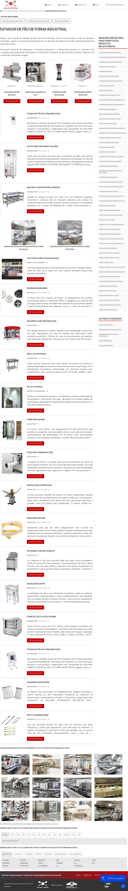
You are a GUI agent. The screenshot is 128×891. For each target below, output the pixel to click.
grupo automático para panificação (112, 267)
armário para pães (105, 72)
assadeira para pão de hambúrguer (111, 100)
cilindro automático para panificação (112, 133)
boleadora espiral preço (108, 124)
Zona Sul (38, 854)
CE (60, 835)
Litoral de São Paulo (75, 854)
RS (44, 835)
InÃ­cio (78, 875)
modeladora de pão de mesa (109, 296)
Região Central (6, 854)
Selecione (5, 835)
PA (79, 835)
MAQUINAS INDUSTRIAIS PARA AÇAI (110, 330)
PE (49, 835)
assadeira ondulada (106, 86)
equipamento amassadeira (108, 166)
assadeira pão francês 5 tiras (109, 95)
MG (18, 835)
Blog (96, 4)
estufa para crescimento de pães (111, 182)
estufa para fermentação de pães (111, 187)
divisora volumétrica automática (111, 157)
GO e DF (66, 835)
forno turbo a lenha (106, 262)
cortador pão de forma (107, 152)
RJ (12, 835)
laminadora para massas (108, 286)
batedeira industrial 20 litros (110, 119)
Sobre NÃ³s (87, 875)
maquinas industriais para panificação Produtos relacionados (111, 42)
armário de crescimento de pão (110, 62)
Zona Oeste (28, 854)
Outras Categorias (110, 318)
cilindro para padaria (61, 21)
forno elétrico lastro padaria (110, 234)
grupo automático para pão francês (112, 272)
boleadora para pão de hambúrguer (112, 128)
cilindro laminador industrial (110, 138)
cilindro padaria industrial (109, 142)
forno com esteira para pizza (109, 210)
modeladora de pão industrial (39, 21)
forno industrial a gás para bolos (111, 239)
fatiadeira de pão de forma (108, 191)
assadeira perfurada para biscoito (111, 105)
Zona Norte (18, 854)
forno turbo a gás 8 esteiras (109, 258)
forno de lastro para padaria (109, 229)
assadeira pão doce (106, 90)
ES (23, 835)
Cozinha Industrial (106, 346)
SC (39, 835)
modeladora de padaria (107, 291)
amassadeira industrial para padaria (112, 57)
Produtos (80, 4)
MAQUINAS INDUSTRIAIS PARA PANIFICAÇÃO (108, 335)
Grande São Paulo (60, 854)
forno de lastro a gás (107, 220)
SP (28, 835)
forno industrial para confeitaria (111, 244)
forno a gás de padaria (107, 206)
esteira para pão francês (108, 177)
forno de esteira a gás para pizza (111, 215)
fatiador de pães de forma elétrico (111, 196)
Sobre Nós (63, 4)
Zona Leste (48, 854)
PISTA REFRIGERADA (105, 341)
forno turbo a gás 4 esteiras (109, 253)
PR (34, 835)
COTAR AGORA (12, 101)
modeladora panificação (108, 310)
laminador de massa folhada (109, 277)
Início (48, 4)
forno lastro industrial (108, 248)
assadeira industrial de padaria (110, 81)
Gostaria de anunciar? (115, 5)
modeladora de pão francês (109, 300)
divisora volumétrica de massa (110, 161)
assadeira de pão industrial (109, 76)
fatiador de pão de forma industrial (112, 201)
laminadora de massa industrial (111, 281)
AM (74, 835)
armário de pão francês (107, 67)
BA (55, 835)
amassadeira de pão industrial (110, 53)
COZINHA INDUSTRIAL (106, 325)
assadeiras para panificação (12, 21)
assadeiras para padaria (108, 109)
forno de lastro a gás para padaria (111, 225)
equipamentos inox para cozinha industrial (110, 172)
